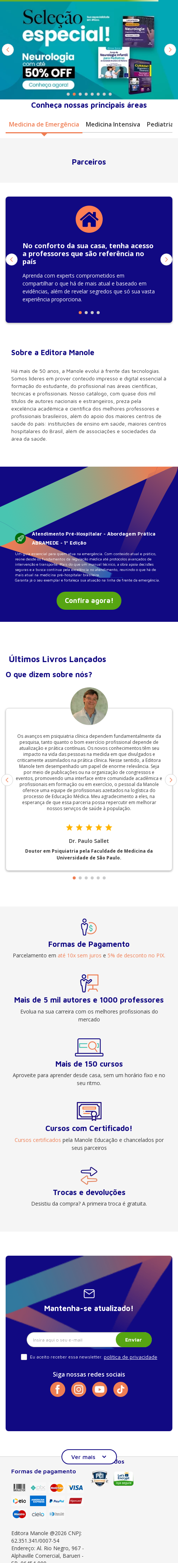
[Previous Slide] (8, 50)
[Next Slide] (170, 50)
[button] (68, 94)
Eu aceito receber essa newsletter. (66, 1357)
